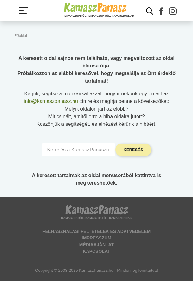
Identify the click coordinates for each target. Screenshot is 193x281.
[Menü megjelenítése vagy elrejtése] (23, 10)
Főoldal (21, 36)
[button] (161, 11)
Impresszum (96, 237)
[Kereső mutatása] (150, 11)
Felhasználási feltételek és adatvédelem (96, 231)
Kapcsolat (96, 251)
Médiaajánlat (96, 244)
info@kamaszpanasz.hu (51, 101)
